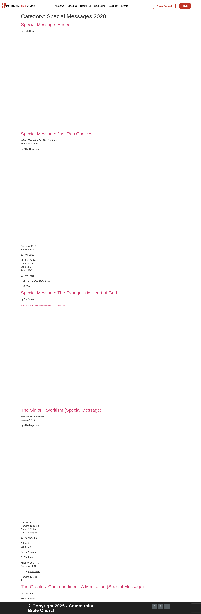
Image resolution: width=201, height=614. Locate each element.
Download (61, 305)
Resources (85, 6)
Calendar (113, 6)
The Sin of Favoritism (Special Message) (61, 410)
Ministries (72, 6)
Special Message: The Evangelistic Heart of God (69, 292)
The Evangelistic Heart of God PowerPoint (37, 305)
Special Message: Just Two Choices (56, 133)
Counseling (99, 6)
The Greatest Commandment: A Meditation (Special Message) (82, 586)
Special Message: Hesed (45, 24)
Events (124, 6)
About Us (59, 6)
